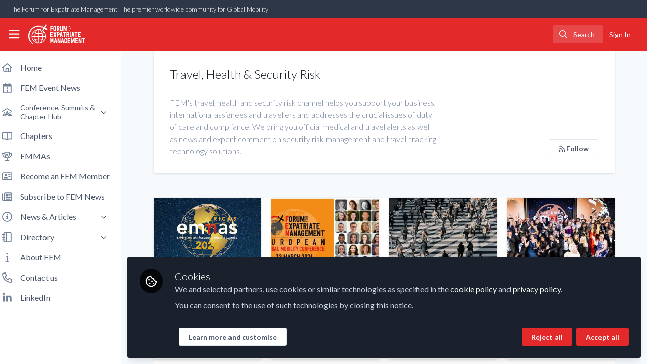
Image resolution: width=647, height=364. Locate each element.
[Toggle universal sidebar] (14, 34)
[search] (578, 34)
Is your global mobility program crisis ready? (446, 238)
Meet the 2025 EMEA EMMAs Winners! (562, 238)
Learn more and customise (241, 337)
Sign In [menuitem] (620, 34)
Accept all (602, 337)
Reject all (547, 337)
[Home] (52, 34)
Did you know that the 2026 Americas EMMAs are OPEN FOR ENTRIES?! (214, 238)
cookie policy (481, 289)
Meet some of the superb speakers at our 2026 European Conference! (330, 238)
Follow (574, 148)
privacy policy (545, 289)
